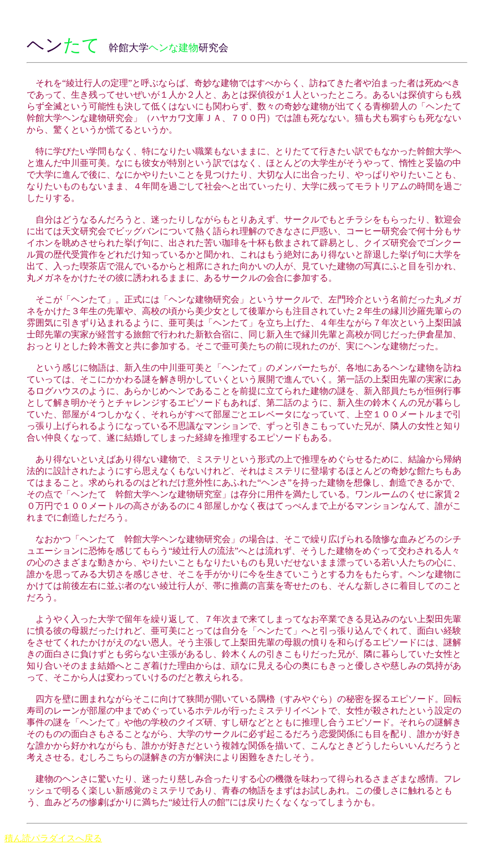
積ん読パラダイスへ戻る (53, 838)
